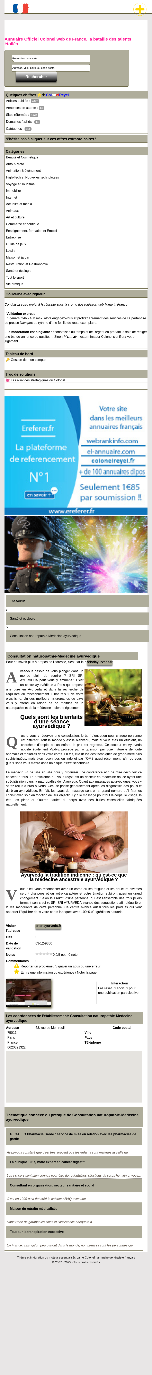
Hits (9, 937)
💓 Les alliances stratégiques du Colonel (35, 380)
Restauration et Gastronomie (27, 264)
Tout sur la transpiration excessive (37, 1232)
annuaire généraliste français (116, 1257)
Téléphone (92, 1042)
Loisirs (10, 250)
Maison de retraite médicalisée (33, 1208)
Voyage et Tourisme (20, 184)
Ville (87, 1032)
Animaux (12, 210)
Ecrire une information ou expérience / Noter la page (59, 972)
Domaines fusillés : (23, 122)
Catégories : (19, 129)
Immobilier (13, 190)
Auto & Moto (15, 164)
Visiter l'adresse (13, 928)
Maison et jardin (17, 257)
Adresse (12, 1027)
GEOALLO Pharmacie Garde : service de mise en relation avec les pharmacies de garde (73, 1136)
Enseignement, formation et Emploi (31, 231)
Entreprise (13, 237)
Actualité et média (19, 204)
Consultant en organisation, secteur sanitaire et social (52, 1185)
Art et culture (15, 217)
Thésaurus (17, 601)
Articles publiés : (22, 101)
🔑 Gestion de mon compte (25, 360)
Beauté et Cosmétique (22, 157)
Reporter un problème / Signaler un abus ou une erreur (60, 966)
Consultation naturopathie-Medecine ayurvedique (45, 636)
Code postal (122, 1027)
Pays (88, 1037)
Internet (11, 197)
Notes (10, 954)
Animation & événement (23, 170)
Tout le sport (15, 277)
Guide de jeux (16, 244)
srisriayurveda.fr (100, 662)
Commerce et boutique (22, 224)
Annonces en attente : (25, 108)
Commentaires (17, 961)
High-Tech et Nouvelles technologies (32, 177)
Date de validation (13, 946)
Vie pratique (14, 284)
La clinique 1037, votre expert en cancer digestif (47, 1162)
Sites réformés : (22, 115)
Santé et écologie (18, 270)
